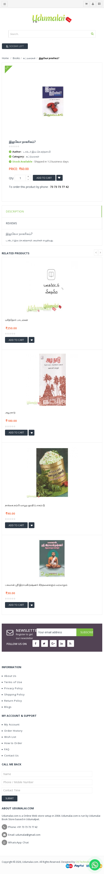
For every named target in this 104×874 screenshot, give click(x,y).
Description (15, 211)
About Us (9, 676)
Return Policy (12, 700)
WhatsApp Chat (18, 842)
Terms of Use (12, 682)
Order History (12, 730)
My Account (11, 724)
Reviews (11, 223)
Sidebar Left (15, 46)
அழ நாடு (10, 412)
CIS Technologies (85, 862)
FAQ (5, 749)
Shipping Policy (13, 694)
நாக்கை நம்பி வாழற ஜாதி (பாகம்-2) (25, 505)
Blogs (7, 707)
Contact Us (10, 755)
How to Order (12, 743)
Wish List (9, 737)
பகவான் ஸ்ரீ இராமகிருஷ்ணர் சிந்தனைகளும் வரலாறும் (36, 585)
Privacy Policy (12, 688)
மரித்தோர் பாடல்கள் (16, 320)
